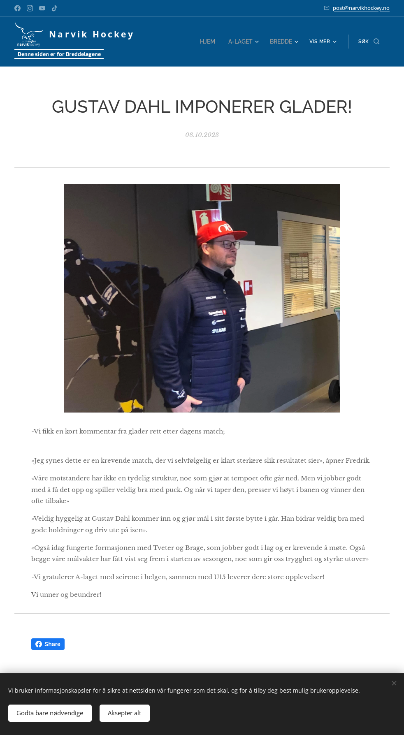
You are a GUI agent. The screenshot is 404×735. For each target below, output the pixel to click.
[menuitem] (212, 41)
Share (47, 644)
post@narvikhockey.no (361, 8)
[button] (369, 41)
